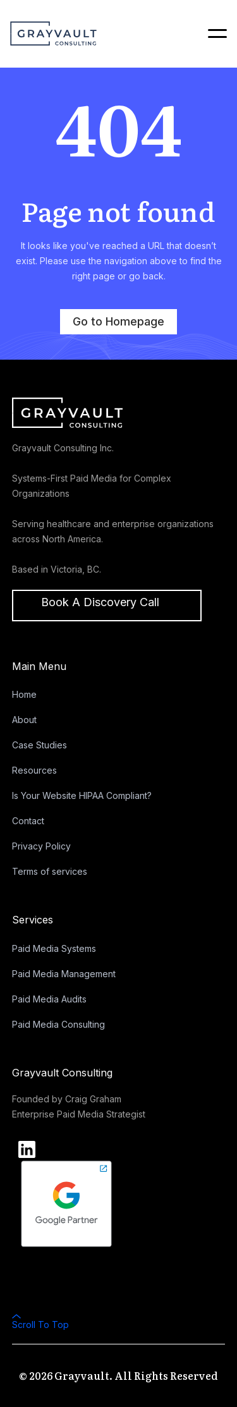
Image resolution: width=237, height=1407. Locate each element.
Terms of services (49, 871)
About (24, 719)
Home (24, 694)
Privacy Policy (41, 846)
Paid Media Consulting (58, 1024)
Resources (34, 770)
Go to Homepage (118, 321)
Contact (28, 820)
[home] (53, 33)
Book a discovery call (100, 602)
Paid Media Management (64, 973)
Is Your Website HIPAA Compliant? (82, 795)
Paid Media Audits (49, 999)
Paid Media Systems (54, 948)
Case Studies (39, 745)
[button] (212, 33)
